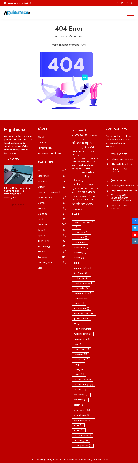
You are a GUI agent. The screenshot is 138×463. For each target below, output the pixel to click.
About (41, 137)
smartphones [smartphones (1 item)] (76, 196)
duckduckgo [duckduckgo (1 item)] (76, 158)
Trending (52, 257)
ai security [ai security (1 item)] (93, 139)
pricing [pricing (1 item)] (93, 177)
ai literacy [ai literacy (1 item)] (75, 139)
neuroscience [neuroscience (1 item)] (76, 173)
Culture (52, 187)
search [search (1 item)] (74, 192)
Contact (42, 142)
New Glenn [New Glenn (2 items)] (88, 172)
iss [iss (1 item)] (97, 162)
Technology (52, 246)
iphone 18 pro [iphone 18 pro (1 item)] (90, 162)
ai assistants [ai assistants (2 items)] (79, 135)
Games (52, 203)
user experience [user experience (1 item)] (77, 209)
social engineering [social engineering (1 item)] (88, 196)
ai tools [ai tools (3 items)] (78, 143)
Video (52, 268)
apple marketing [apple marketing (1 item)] (77, 148)
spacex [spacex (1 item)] (79, 199)
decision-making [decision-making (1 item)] (87, 155)
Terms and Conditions (49, 153)
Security (52, 230)
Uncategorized (52, 262)
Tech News (52, 241)
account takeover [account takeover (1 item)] (78, 131)
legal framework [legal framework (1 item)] (77, 165)
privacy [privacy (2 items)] (76, 180)
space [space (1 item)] (74, 199)
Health (52, 208)
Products (52, 224)
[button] (13, 205)
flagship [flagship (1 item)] (84, 158)
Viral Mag (87, 459)
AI (52, 170)
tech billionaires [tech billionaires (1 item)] (88, 199)
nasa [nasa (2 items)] (87, 168)
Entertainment (52, 197)
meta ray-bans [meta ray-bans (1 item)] (77, 169)
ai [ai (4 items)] (87, 129)
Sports (52, 235)
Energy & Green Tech (52, 192)
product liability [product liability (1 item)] (87, 181)
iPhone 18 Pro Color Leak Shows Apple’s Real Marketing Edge (17, 190)
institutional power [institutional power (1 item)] (78, 162)
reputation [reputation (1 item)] (94, 189)
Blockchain (52, 176)
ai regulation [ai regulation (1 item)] (84, 139)
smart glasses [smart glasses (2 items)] (86, 192)
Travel (52, 251)
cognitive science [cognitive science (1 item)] (88, 151)
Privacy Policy (45, 147)
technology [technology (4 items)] (82, 204)
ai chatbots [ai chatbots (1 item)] (93, 135)
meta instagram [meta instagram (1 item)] (90, 165)
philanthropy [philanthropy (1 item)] (76, 177)
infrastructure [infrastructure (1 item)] (93, 158)
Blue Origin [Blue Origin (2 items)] (91, 147)
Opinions (52, 214)
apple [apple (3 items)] (90, 143)
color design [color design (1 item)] (76, 155)
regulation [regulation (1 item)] (75, 189)
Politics (52, 219)
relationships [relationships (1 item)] (84, 189)
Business (52, 181)
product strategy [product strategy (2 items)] (82, 184)
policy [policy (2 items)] (85, 176)
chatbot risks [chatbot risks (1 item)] (76, 151)
